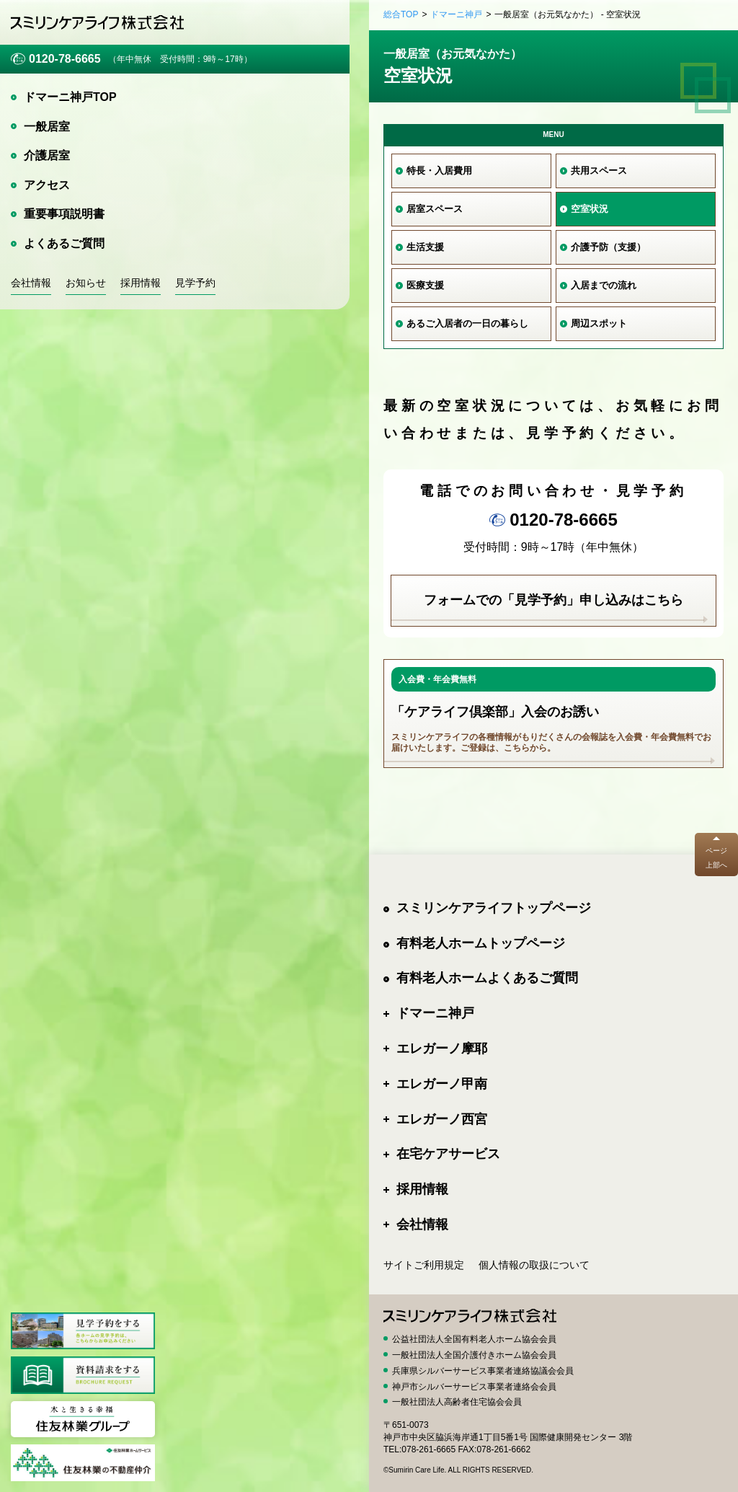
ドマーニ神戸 (456, 14)
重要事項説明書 (64, 214)
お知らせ (86, 282)
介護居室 (47, 155)
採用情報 (140, 282)
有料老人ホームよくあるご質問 (487, 978)
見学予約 (195, 282)
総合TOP (400, 14)
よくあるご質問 (64, 243)
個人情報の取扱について (534, 1265)
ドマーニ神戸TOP (70, 97)
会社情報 (31, 282)
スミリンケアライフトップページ (493, 908)
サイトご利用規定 (423, 1265)
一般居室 (47, 126)
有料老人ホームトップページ (480, 943)
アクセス (47, 185)
